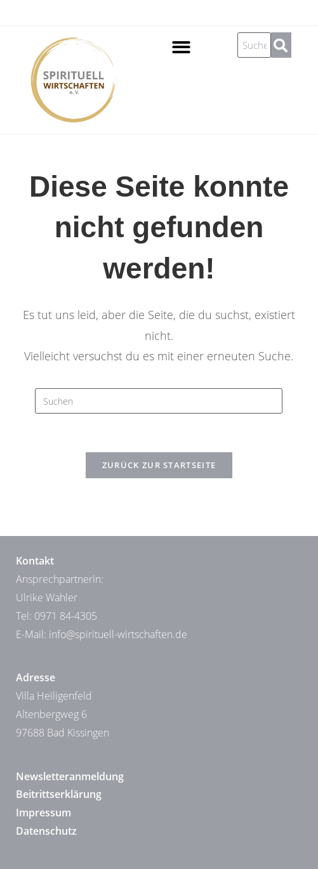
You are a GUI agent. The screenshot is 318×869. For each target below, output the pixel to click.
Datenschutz (46, 831)
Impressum (43, 813)
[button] (181, 47)
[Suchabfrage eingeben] (158, 401)
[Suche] (281, 45)
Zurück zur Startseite (159, 465)
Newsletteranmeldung (70, 776)
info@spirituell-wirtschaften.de (118, 634)
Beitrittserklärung (59, 794)
